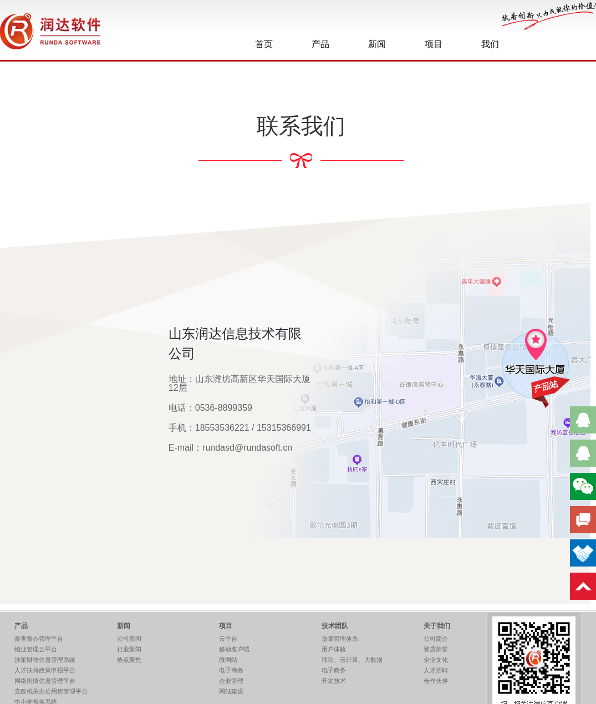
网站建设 (231, 691)
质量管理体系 (340, 638)
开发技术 (334, 680)
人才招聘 (436, 670)
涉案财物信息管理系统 (44, 659)
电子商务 (231, 670)
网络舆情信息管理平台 (44, 680)
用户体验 (334, 649)
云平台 (228, 638)
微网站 (228, 659)
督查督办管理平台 (38, 638)
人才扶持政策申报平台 (44, 670)
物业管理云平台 (35, 649)
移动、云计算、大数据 (352, 659)
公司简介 (436, 638)
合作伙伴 (436, 680)
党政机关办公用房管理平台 (51, 691)
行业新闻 (129, 649)
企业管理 (231, 680)
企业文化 (436, 659)
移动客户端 (234, 649)
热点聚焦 (129, 659)
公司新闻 (129, 638)
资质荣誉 (436, 649)
